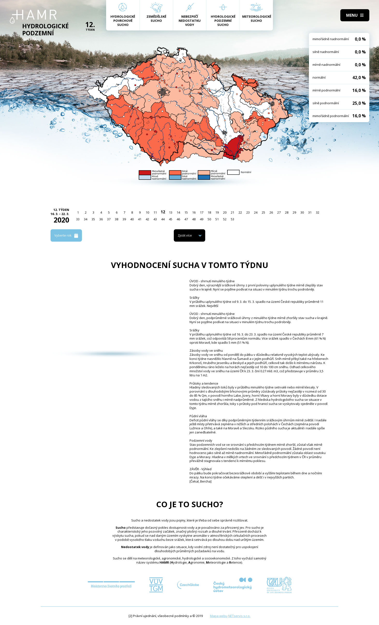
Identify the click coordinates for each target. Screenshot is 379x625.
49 (201, 219)
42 (147, 219)
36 (101, 219)
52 (224, 219)
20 (224, 212)
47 (186, 219)
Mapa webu (218, 616)
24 (255, 212)
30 (302, 212)
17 (201, 212)
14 (178, 212)
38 (116, 219)
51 (217, 219)
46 (178, 219)
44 (163, 219)
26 (271, 212)
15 (186, 212)
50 (209, 219)
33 (78, 219)
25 (263, 212)
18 (209, 212)
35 (93, 219)
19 (217, 212)
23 (248, 212)
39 (124, 219)
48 (194, 219)
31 (310, 212)
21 (232, 212)
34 (85, 219)
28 (286, 212)
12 (163, 212)
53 (232, 219)
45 (170, 219)
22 (240, 212)
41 (139, 219)
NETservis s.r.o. (239, 616)
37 (108, 219)
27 (279, 212)
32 (317, 212)
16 (194, 212)
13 (170, 212)
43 (155, 219)
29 (294, 212)
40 (132, 219)
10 (147, 212)
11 (155, 212)
